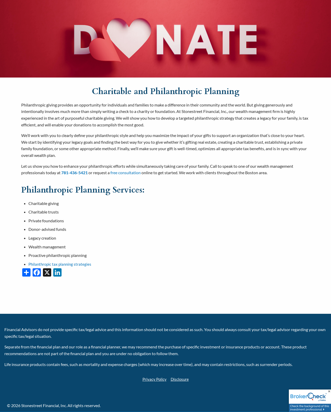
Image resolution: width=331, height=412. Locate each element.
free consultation (125, 172)
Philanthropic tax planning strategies (61, 264)
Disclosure (180, 379)
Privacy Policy (154, 379)
